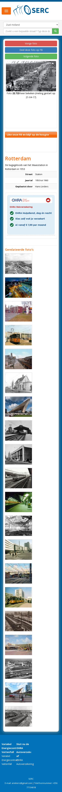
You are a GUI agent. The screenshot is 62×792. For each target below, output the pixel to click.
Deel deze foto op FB (31, 49)
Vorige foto (31, 43)
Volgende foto (31, 56)
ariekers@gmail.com (22, 783)
